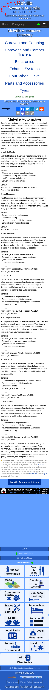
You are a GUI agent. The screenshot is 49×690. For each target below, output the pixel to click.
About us (38, 682)
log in (45, 474)
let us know (41, 465)
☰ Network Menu (24, 558)
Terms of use (12, 682)
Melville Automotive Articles (24, 482)
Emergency (18, 24)
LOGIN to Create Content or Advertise (24, 668)
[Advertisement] (24, 521)
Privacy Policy (26, 682)
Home (5, 24)
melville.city (33, 474)
